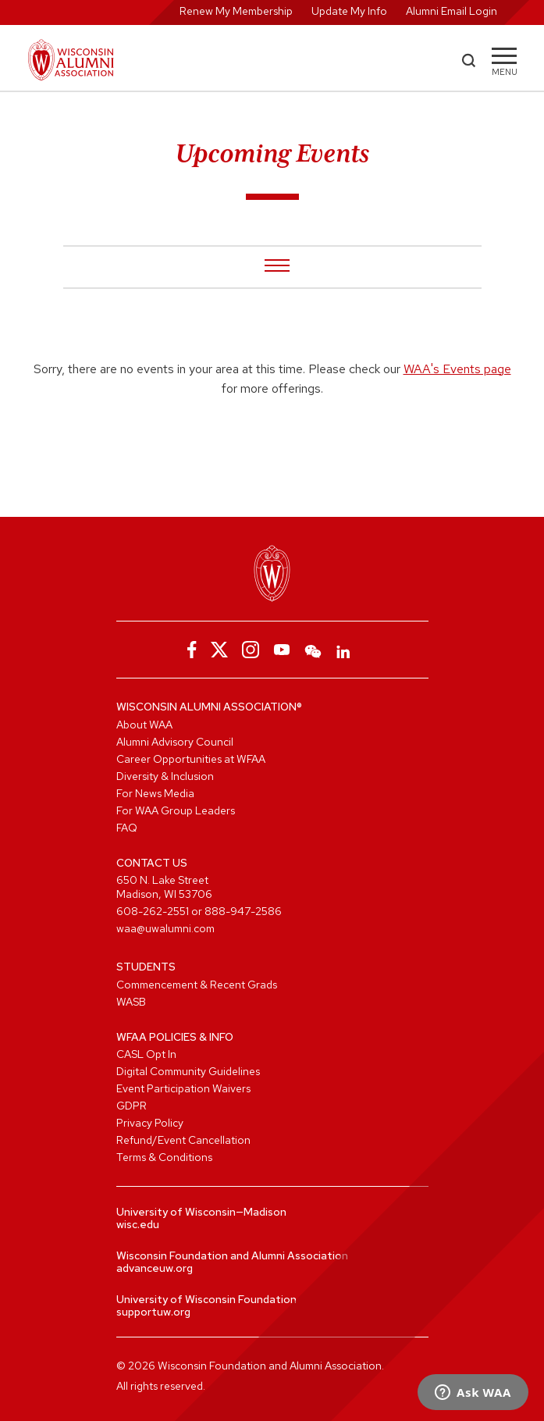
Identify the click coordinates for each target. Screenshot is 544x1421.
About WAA (144, 725)
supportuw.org (153, 1312)
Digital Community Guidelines (188, 1071)
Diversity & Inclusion (165, 776)
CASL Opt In (146, 1054)
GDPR (131, 1106)
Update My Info (349, 11)
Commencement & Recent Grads (196, 985)
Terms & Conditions (164, 1157)
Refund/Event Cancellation (183, 1140)
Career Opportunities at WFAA (190, 759)
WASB (131, 1002)
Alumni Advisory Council (174, 742)
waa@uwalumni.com (165, 928)
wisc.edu (137, 1224)
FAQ (126, 828)
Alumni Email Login (451, 11)
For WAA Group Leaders (175, 810)
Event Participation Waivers (183, 1088)
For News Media (155, 793)
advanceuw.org (154, 1268)
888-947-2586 (243, 911)
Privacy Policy (149, 1123)
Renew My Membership (236, 11)
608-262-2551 (152, 911)
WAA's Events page (457, 369)
